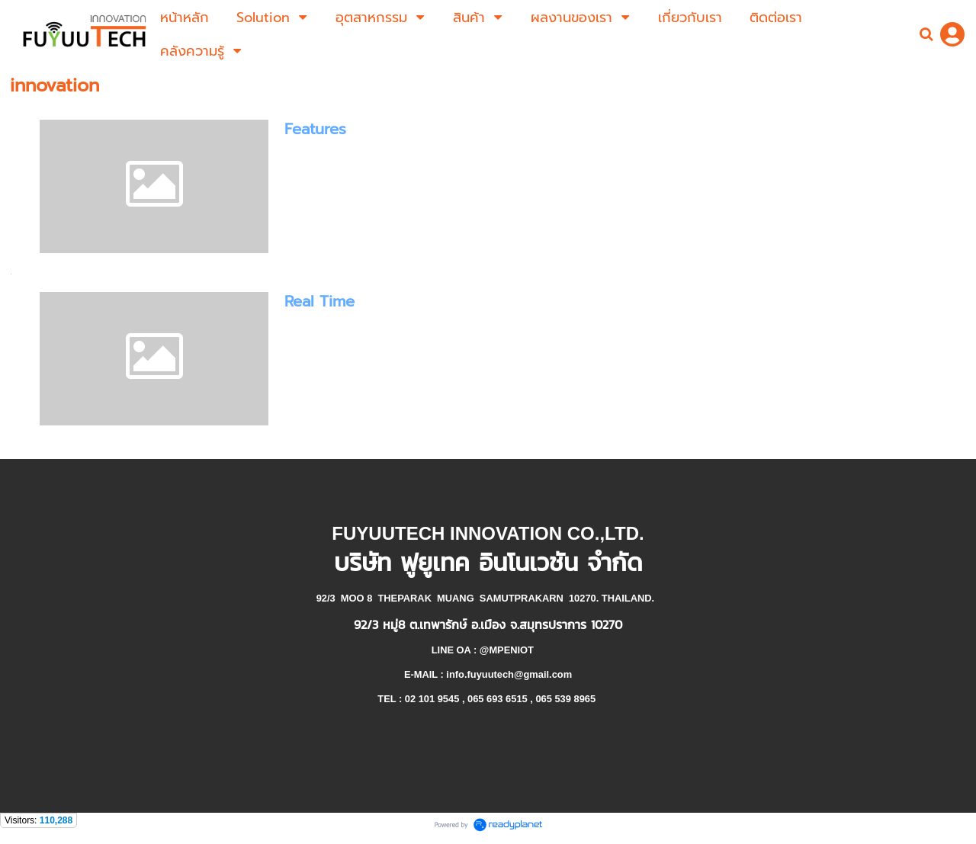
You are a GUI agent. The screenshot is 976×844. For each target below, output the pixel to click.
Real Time (319, 301)
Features (315, 128)
